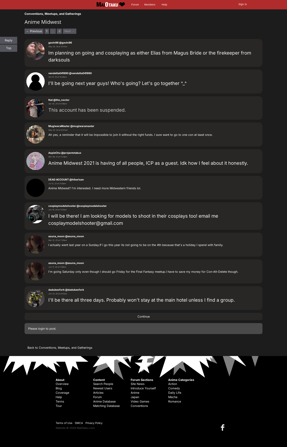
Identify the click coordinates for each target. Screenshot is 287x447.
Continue (143, 316)
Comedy (174, 388)
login (41, 328)
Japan (135, 397)
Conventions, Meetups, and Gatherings (53, 14)
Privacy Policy (93, 422)
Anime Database (104, 401)
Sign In (242, 4)
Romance (174, 401)
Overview (62, 384)
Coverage (62, 392)
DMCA (79, 422)
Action (172, 384)
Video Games (140, 401)
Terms (60, 401)
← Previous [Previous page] (34, 31)
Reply (8, 40)
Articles (98, 392)
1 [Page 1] (46, 31)
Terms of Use (64, 422)
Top (8, 48)
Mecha (172, 397)
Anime (135, 392)
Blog (59, 388)
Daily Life (174, 392)
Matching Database (106, 406)
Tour (59, 406)
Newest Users (102, 388)
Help (164, 4)
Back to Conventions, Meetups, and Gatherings (59, 347)
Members (149, 4)
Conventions (139, 406)
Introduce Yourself (143, 388)
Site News (137, 384)
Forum (135, 4)
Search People (103, 384)
